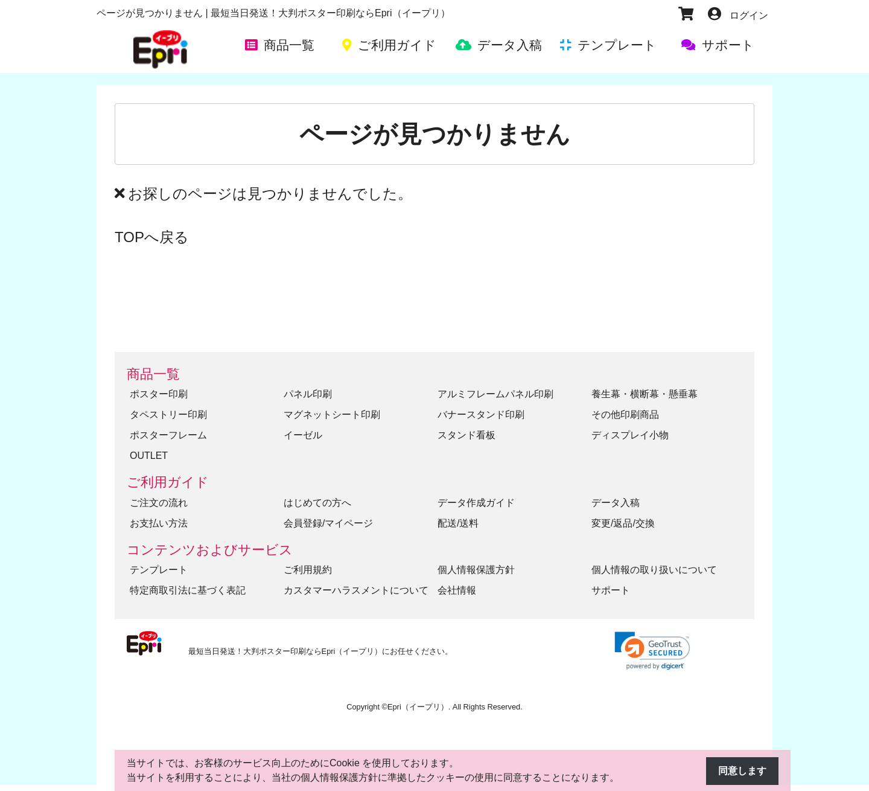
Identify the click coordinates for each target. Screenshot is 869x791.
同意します (742, 771)
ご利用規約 (308, 570)
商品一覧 (153, 374)
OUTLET (149, 455)
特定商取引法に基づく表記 (188, 590)
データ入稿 (615, 503)
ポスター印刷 (159, 394)
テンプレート (159, 570)
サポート (610, 590)
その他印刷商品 (625, 414)
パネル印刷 (308, 394)
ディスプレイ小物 (630, 435)
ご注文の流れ (159, 503)
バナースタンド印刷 (481, 414)
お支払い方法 (159, 523)
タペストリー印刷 (168, 414)
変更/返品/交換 (623, 523)
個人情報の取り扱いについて (654, 570)
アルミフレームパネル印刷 (495, 394)
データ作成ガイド (476, 503)
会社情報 (457, 590)
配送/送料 (458, 523)
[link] (652, 650)
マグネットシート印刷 (332, 414)
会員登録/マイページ (328, 523)
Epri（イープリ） (417, 706)
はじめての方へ (317, 503)
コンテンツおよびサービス (210, 549)
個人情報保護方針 (476, 570)
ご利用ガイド (168, 482)
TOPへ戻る (152, 237)
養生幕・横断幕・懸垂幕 (644, 394)
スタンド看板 (466, 435)
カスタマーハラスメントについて (356, 590)
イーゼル (303, 435)
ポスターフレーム (168, 435)
